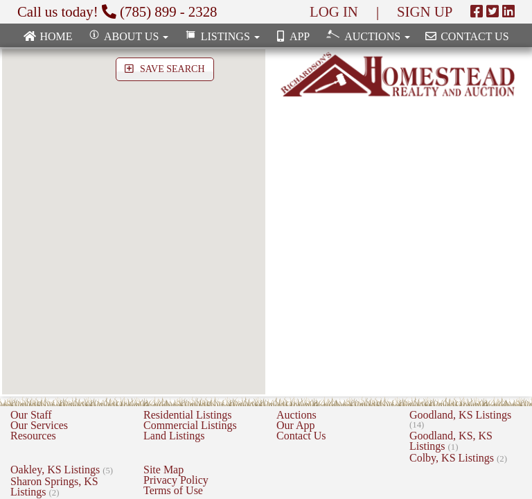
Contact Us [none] (466, 36)
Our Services (39, 425)
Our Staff (31, 415)
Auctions (296, 415)
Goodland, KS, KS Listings (451, 441)
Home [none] (47, 36)
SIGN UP (424, 11)
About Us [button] (128, 36)
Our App (295, 425)
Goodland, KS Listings (460, 419)
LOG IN (334, 11)
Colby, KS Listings (458, 458)
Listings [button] (220, 36)
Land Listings (173, 435)
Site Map (163, 469)
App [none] (292, 36)
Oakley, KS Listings (61, 469)
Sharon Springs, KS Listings (54, 486)
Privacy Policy (176, 480)
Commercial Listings (190, 425)
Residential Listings (187, 415)
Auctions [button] (366, 35)
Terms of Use (173, 490)
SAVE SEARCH (165, 69)
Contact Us (301, 435)
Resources (33, 435)
